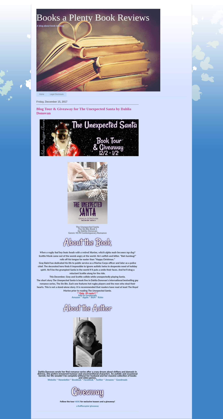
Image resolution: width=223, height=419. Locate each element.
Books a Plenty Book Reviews (92, 17)
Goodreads (121, 379)
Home (41, 94)
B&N (93, 297)
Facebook (88, 379)
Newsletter (64, 379)
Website (52, 379)
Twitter (99, 379)
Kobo (100, 297)
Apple (85, 297)
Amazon (76, 297)
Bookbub (77, 379)
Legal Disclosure (57, 94)
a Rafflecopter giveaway (87, 406)
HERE (77, 401)
